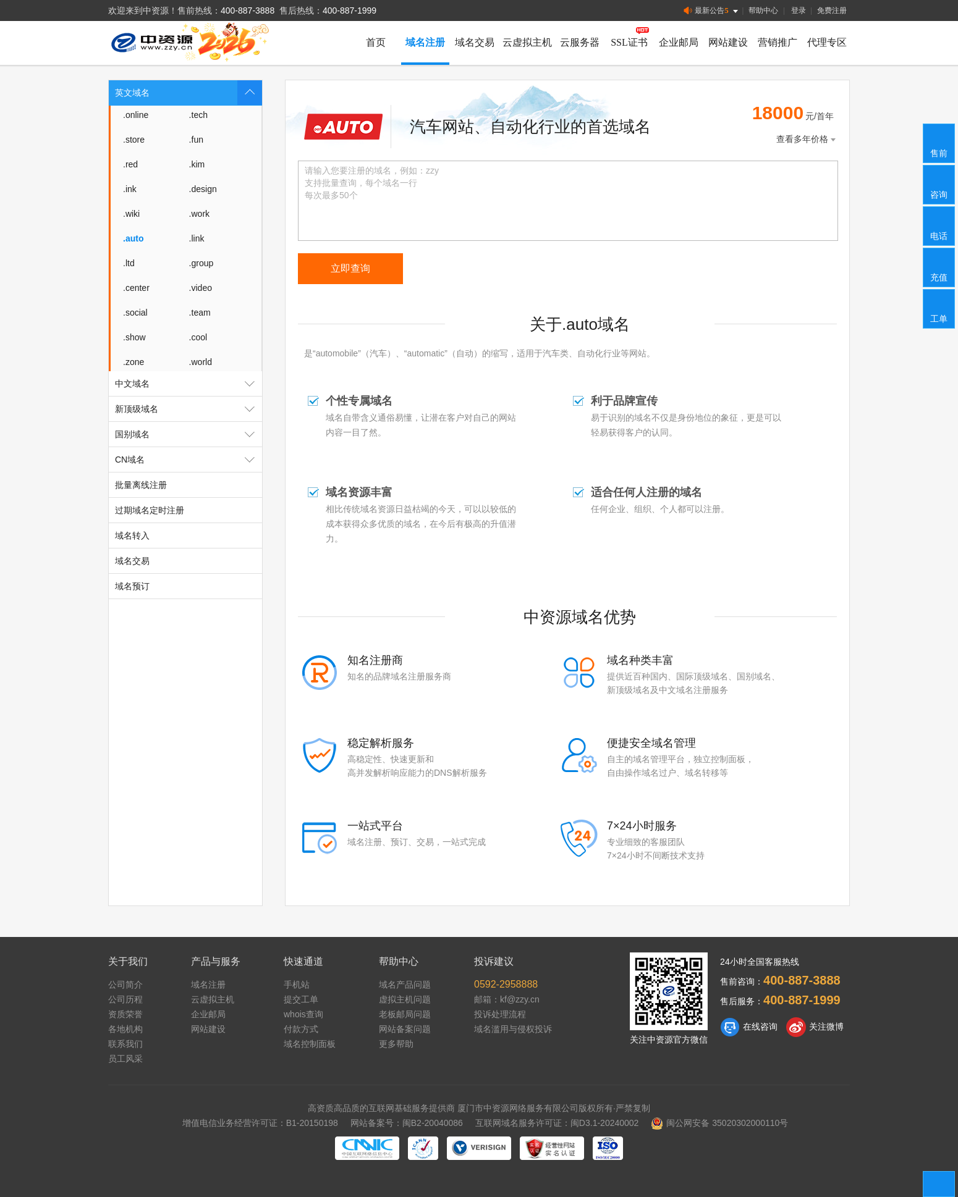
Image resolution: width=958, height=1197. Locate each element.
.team (200, 312)
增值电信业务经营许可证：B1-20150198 (260, 1123)
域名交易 (474, 42)
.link (197, 238)
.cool (198, 337)
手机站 (297, 984)
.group (201, 263)
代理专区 (827, 42)
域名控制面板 (310, 1044)
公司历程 (125, 999)
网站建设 (728, 42)
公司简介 (125, 984)
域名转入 (132, 535)
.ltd (129, 263)
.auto (133, 238)
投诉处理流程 (500, 1014)
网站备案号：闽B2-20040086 (406, 1123)
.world (200, 362)
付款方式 (301, 1029)
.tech (198, 115)
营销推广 (777, 42)
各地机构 (125, 1029)
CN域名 (188, 459)
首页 (376, 42)
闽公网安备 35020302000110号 (719, 1123)
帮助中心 (763, 10)
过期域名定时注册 (149, 510)
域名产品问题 (405, 984)
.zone (133, 362)
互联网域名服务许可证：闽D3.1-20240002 (557, 1123)
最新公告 (711, 11)
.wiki (131, 214)
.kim (197, 164)
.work (199, 214)
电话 (939, 225)
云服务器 (580, 42)
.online (135, 115)
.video (200, 288)
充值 (939, 266)
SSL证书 (629, 42)
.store (134, 140)
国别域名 (188, 434)
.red (130, 164)
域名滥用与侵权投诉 (513, 1029)
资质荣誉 (125, 1014)
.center (136, 288)
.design (203, 189)
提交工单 (301, 999)
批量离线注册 (141, 485)
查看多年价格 (807, 139)
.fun (196, 140)
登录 (798, 10)
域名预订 (132, 586)
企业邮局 (678, 42)
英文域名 (188, 92)
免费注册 (832, 10)
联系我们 (125, 1044)
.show (134, 337)
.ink (130, 189)
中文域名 (188, 383)
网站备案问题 (405, 1029)
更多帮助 (396, 1044)
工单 (939, 308)
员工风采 (125, 1059)
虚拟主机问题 (405, 999)
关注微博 (815, 1027)
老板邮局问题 (405, 1014)
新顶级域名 (188, 409)
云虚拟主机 (527, 42)
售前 (939, 142)
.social (135, 312)
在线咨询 (749, 1027)
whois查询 (303, 1014)
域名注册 (425, 42)
